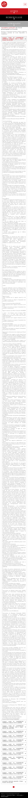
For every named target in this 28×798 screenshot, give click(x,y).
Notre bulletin (20, 795)
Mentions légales (4, 796)
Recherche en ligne (11, 795)
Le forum (3, 795)
